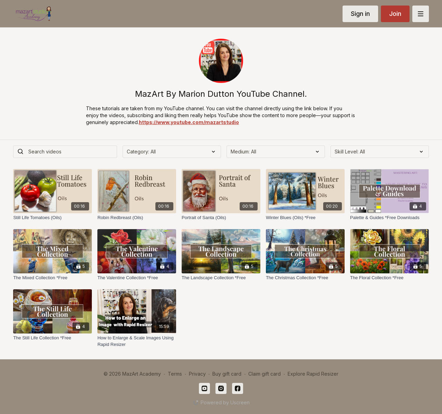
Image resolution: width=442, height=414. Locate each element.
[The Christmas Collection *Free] (305, 277)
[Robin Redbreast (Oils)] (136, 217)
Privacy (197, 374)
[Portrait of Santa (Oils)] (221, 217)
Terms (175, 374)
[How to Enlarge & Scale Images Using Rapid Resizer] (136, 341)
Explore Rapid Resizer (313, 374)
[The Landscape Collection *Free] (221, 277)
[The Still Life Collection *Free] (52, 338)
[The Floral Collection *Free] (389, 277)
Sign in (360, 13)
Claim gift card (264, 374)
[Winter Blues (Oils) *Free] (305, 217)
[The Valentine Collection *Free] (136, 277)
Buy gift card (226, 374)
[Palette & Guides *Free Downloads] (389, 217)
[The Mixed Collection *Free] (52, 277)
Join (395, 13)
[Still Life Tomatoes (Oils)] (52, 217)
